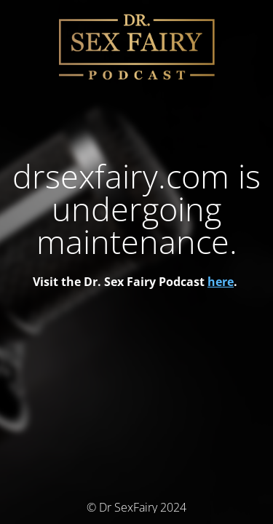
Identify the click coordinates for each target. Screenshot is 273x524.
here (220, 282)
